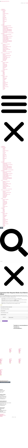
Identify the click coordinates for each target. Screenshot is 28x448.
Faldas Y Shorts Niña (5, 48)
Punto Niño (4, 60)
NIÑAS (4, 72)
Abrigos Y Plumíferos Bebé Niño (7, 34)
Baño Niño (4, 54)
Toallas (4, 87)
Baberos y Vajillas (5, 76)
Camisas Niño (5, 56)
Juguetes (4, 81)
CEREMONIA (3, 9)
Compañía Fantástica (5, 13)
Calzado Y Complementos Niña (7, 46)
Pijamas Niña (4, 50)
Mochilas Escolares (5, 82)
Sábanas (4, 85)
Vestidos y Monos (5, 69)
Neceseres (4, 83)
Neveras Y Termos (5, 221)
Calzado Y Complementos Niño (7, 55)
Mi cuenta (1, 421)
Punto (3, 68)
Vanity (4, 89)
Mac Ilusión (4, 154)
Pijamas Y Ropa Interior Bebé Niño (7, 41)
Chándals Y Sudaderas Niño (6, 194)
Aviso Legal (1, 416)
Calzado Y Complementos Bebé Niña (7, 27)
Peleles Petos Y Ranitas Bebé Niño (7, 40)
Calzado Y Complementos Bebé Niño (7, 36)
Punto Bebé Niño (5, 42)
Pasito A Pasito (5, 19)
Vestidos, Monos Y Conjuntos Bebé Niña (8, 32)
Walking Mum (4, 21)
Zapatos (4, 70)
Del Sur (4, 14)
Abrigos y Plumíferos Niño (6, 53)
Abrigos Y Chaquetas (5, 62)
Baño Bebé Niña (5, 26)
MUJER (4, 74)
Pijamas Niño (4, 59)
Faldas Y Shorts (5, 66)
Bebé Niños (2, 33)
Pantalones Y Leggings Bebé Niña (7, 29)
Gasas (4, 80)
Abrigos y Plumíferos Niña (6, 181)
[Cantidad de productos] (1, 321)
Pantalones (4, 67)
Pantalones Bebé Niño (6, 39)
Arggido (4, 148)
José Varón (4, 15)
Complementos (5, 201)
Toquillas (4, 88)
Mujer (2, 61)
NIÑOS (4, 73)
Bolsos (4, 63)
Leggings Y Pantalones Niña (6, 49)
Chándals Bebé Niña (5, 28)
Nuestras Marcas (3, 10)
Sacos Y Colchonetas (5, 86)
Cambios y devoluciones (3, 415)
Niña (2, 43)
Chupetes (4, 79)
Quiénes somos (2, 413)
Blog (0, 414)
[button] (14, 118)
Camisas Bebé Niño (5, 174)
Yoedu (4, 23)
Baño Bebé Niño (5, 35)
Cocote (4, 12)
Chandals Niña (5, 47)
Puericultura (3, 75)
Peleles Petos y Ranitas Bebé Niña (7, 30)
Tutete (4, 22)
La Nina (4, 16)
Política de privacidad (3, 420)
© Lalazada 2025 (2, 419)
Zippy (3, 161)
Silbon (4, 20)
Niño (2, 52)
